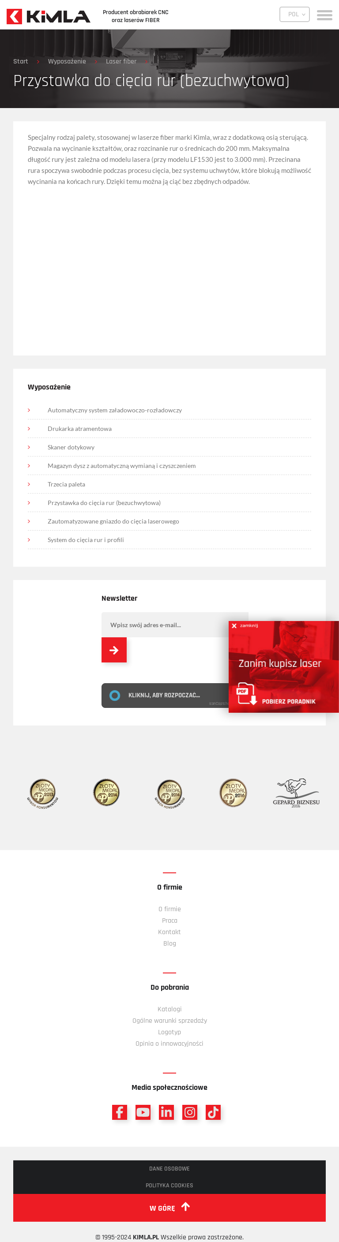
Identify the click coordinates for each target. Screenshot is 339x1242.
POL (293, 14)
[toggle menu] (324, 14)
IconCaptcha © (221, 703)
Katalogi (170, 1009)
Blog (169, 943)
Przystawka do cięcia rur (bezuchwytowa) (104, 502)
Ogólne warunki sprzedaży (169, 1020)
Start (20, 61)
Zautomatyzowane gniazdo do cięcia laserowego (113, 521)
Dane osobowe (169, 1169)
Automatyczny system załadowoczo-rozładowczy (115, 410)
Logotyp (169, 1032)
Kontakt (169, 932)
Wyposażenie (67, 61)
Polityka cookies (169, 1186)
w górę (170, 1207)
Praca (169, 920)
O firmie (169, 909)
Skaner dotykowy (71, 447)
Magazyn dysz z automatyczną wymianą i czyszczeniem (122, 465)
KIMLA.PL (146, 1237)
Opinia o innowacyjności (169, 1043)
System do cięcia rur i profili (86, 539)
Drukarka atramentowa (80, 428)
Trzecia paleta (66, 484)
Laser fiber (121, 61)
